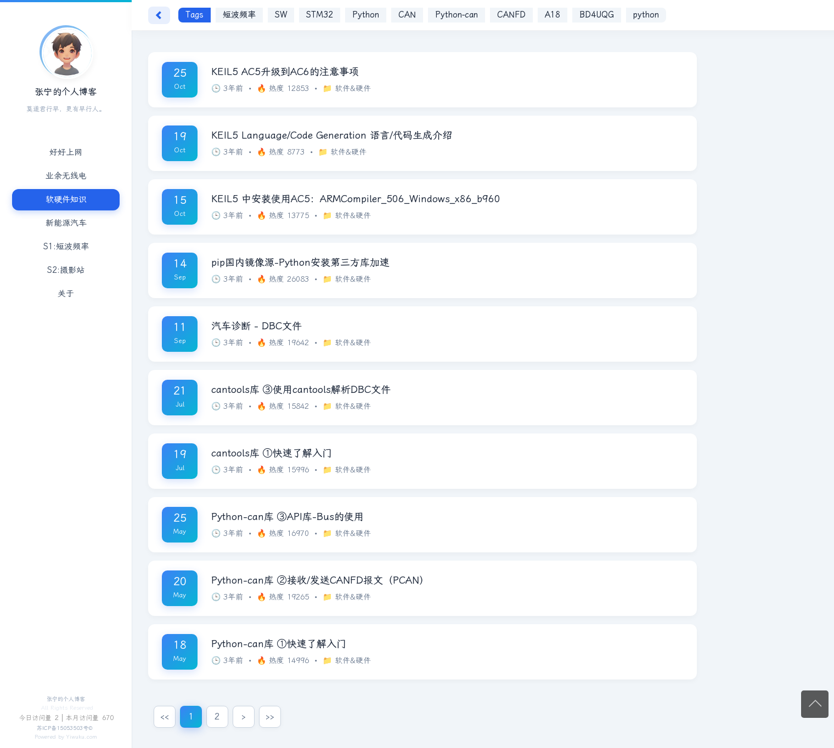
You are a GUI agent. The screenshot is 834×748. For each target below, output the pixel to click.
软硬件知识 (66, 199)
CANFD (511, 15)
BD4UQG (596, 15)
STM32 (319, 15)
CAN (407, 15)
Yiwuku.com (81, 737)
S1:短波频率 (66, 247)
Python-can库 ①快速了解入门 (278, 644)
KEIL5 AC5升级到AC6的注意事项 (285, 72)
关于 (66, 294)
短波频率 (239, 15)
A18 (552, 15)
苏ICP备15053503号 (62, 728)
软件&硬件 (353, 88)
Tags (194, 15)
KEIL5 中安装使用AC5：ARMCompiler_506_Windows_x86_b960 (355, 199)
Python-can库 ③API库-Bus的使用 (287, 517)
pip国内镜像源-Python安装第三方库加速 (300, 262)
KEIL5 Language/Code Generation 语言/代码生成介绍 (331, 135)
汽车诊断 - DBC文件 (256, 326)
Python (365, 15)
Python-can (456, 15)
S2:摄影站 (65, 270)
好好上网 (65, 152)
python (646, 15)
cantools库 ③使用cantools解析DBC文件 (301, 390)
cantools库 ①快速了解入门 (271, 453)
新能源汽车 (66, 223)
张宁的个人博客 (66, 699)
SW (281, 15)
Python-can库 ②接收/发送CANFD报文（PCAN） (320, 580)
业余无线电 (66, 176)
